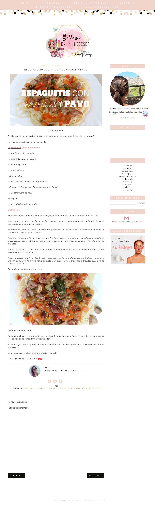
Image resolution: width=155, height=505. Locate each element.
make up (125, 174)
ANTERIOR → (95, 476)
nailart (126, 179)
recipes (97, 388)
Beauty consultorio (102, 7)
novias (126, 182)
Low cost (126, 165)
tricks (125, 187)
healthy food (65, 388)
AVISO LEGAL (51, 3)
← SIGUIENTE (16, 476)
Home (25, 3)
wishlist (126, 190)
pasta (78, 388)
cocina (29, 388)
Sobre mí (127, 3)
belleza (125, 171)
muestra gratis (126, 176)
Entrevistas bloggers (54, 7)
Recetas (87, 388)
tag (126, 184)
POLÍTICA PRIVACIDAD (90, 3)
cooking (39, 388)
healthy (51, 388)
